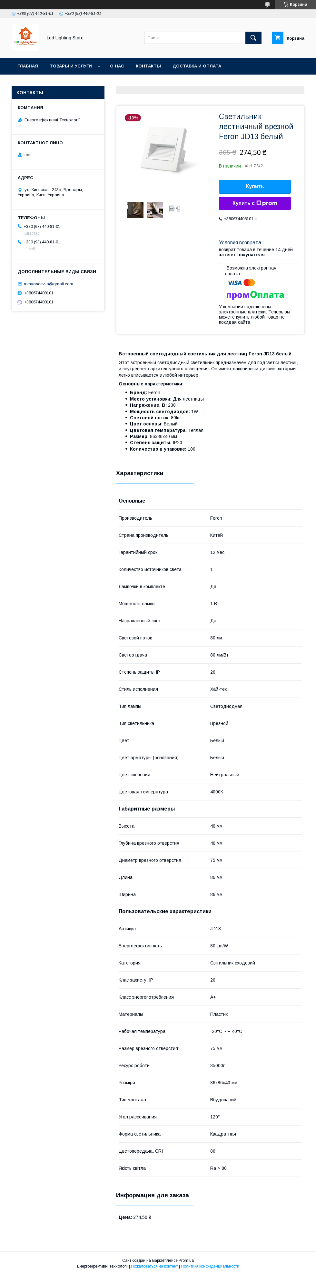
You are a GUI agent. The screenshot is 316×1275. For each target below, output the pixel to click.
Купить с (254, 203)
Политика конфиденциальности (210, 1266)
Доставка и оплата (197, 66)
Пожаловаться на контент (154, 1266)
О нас (117, 66)
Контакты (148, 66)
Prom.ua (186, 1260)
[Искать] (253, 38)
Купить (255, 186)
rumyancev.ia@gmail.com (48, 283)
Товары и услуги (71, 66)
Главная (27, 66)
